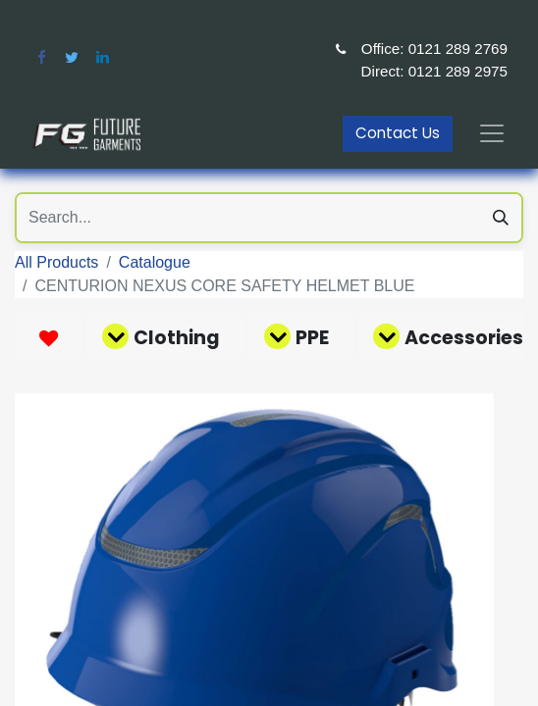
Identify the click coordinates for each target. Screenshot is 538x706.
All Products (56, 262)
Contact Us (397, 133)
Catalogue (154, 262)
